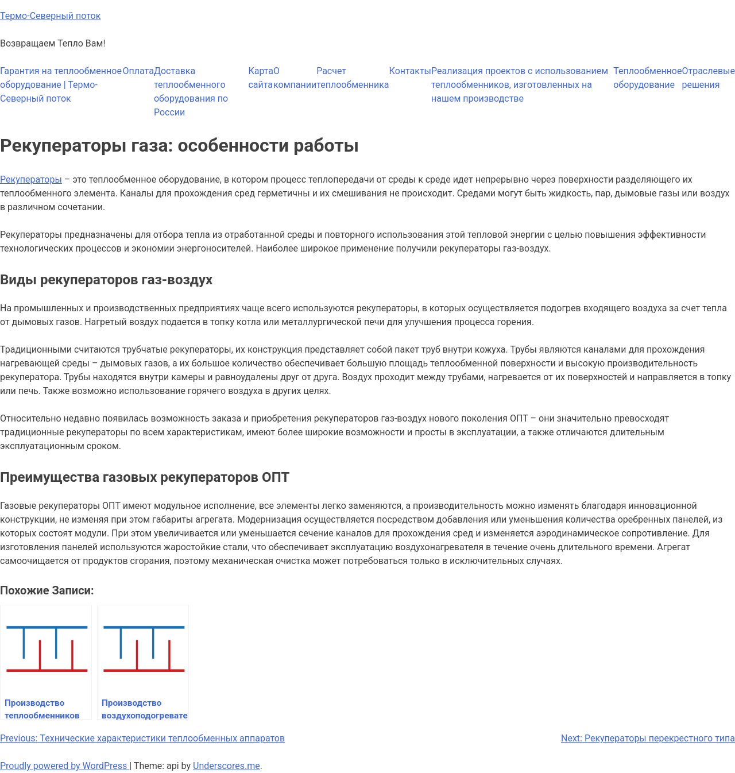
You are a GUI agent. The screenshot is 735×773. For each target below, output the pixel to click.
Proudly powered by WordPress (64, 765)
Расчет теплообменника (352, 77)
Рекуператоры (31, 179)
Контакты (410, 70)
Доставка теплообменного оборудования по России (191, 91)
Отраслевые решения (708, 77)
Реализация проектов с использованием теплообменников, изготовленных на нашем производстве (519, 84)
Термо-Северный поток (50, 15)
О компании (294, 77)
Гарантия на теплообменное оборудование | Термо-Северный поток (61, 84)
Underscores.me (226, 765)
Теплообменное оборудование (647, 77)
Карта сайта (260, 77)
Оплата (138, 70)
